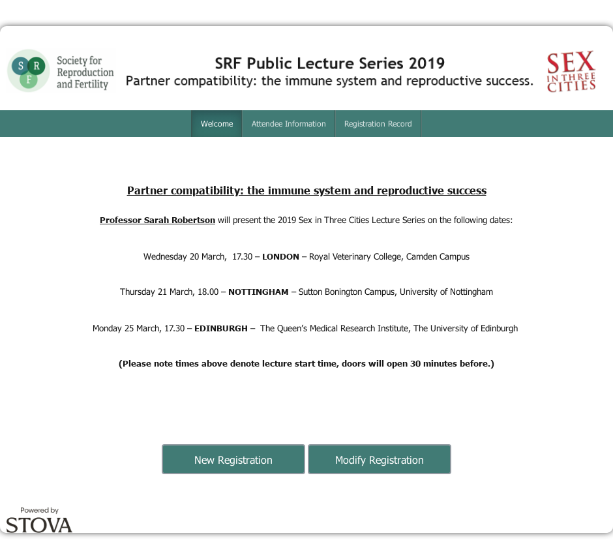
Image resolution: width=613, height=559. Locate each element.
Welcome (217, 123)
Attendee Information (289, 123)
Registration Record (378, 123)
